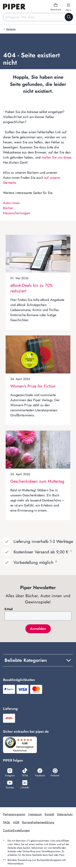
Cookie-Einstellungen (16, 830)
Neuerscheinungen (16, 213)
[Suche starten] (69, 17)
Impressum (35, 814)
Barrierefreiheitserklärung (38, 822)
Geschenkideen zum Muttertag (37, 481)
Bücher (8, 208)
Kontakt (49, 814)
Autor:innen (11, 202)
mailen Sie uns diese (56, 157)
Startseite (11, 29)
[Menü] (34, 739)
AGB (16, 822)
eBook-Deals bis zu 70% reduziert (31, 288)
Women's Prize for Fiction (33, 386)
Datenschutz (65, 814)
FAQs (6, 822)
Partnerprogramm (14, 814)
